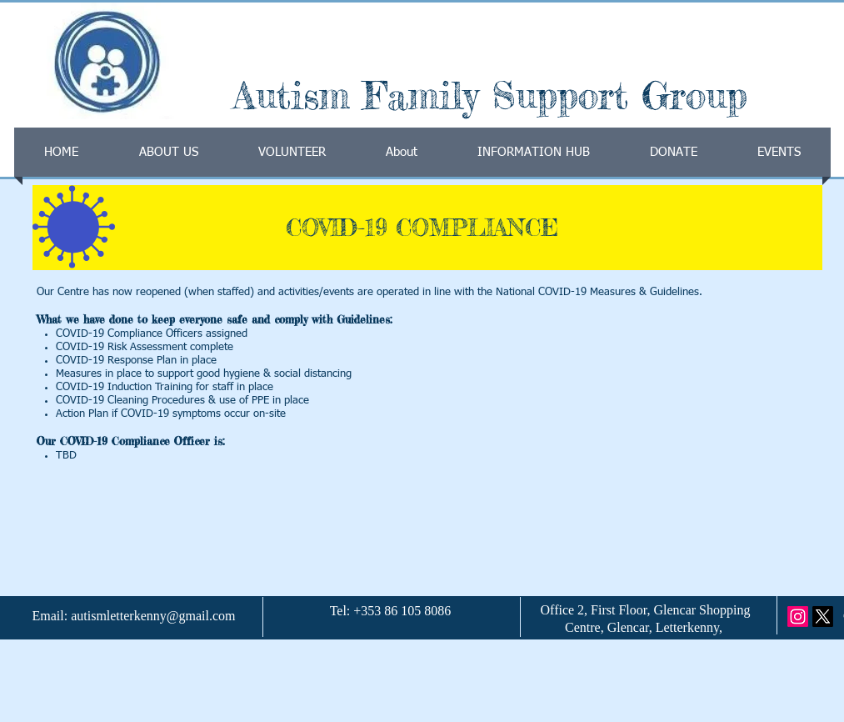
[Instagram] (797, 616)
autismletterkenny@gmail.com (153, 616)
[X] (822, 616)
